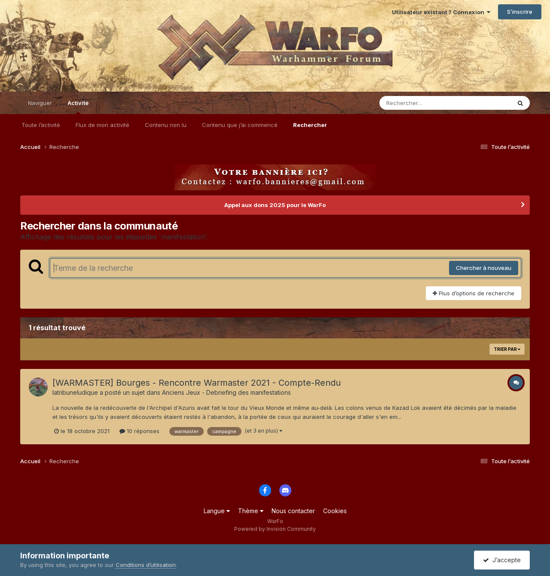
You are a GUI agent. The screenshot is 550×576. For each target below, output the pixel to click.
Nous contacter (293, 510)
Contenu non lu (165, 124)
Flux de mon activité (102, 124)
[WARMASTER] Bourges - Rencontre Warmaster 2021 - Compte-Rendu (196, 383)
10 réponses (139, 430)
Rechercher (310, 124)
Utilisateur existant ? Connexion (441, 12)
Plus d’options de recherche (473, 293)
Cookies (335, 510)
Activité (78, 106)
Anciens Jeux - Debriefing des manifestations (226, 392)
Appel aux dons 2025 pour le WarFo (275, 204)
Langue (217, 510)
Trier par (507, 349)
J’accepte (502, 560)
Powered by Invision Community (275, 529)
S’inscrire (519, 11)
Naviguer (40, 102)
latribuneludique (75, 392)
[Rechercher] (420, 103)
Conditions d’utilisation (146, 564)
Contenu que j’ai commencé (240, 124)
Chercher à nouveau (483, 267)
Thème (250, 510)
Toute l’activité (40, 124)
